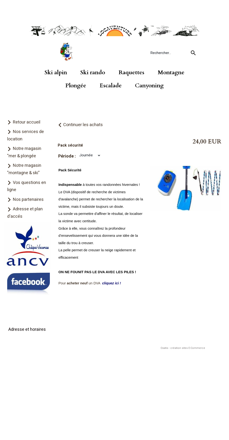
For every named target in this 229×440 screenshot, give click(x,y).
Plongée (75, 85)
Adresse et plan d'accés (25, 213)
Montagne (171, 72)
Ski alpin (56, 72)
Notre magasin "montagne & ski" (24, 169)
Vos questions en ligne (26, 186)
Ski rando (92, 72)
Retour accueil (26, 122)
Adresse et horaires (27, 329)
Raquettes (131, 72)
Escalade (111, 85)
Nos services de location (25, 135)
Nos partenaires (28, 199)
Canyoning (149, 85)
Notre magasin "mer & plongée (24, 152)
